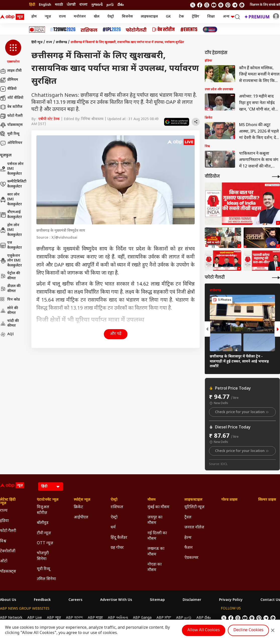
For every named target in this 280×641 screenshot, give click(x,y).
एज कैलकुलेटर (11, 245)
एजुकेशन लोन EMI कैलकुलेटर (11, 260)
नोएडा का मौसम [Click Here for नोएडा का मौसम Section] (155, 567)
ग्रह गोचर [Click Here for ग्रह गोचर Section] (117, 548)
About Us (8, 600)
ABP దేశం (203, 617)
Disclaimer (192, 600)
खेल (96, 16)
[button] (13, 52)
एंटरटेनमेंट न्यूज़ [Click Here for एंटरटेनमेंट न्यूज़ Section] (47, 500)
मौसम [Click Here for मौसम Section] (152, 500)
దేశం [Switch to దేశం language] (120, 5)
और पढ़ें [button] (115, 334)
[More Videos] (276, 176)
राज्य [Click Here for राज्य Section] (4, 510)
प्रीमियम (9, 80)
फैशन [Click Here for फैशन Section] (188, 548)
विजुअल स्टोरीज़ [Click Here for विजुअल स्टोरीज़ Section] (43, 510)
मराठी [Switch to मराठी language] (59, 5)
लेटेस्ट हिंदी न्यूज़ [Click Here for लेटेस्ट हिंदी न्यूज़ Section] (8, 501)
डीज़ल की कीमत (10, 289)
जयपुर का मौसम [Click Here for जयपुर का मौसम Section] (155, 520)
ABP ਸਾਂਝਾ (164, 617)
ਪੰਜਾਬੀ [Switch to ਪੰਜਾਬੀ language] (71, 5)
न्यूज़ (48, 16)
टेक (181, 16)
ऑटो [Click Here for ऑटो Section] (3, 561)
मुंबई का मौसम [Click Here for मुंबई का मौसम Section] (158, 507)
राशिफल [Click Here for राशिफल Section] (117, 507)
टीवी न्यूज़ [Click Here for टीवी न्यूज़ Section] (44, 533)
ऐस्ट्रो (110, 16)
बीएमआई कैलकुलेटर (11, 215)
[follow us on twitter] (193, 5)
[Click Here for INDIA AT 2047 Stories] (210, 29)
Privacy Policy (231, 600)
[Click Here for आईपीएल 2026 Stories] (112, 29)
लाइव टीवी (11, 71)
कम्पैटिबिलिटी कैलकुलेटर (13, 184)
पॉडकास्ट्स (11, 125)
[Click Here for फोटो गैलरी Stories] (136, 29)
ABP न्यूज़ (54, 617)
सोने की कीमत (9, 311)
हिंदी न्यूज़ (36, 42)
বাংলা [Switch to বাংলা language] (83, 5)
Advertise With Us (116, 600)
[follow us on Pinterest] (228, 5)
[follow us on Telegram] (235, 5)
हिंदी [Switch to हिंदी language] (32, 5)
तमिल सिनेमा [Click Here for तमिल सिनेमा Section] (46, 579)
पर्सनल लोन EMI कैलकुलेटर (12, 169)
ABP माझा (95, 617)
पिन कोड (10, 300)
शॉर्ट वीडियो (11, 98)
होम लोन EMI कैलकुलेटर (11, 230)
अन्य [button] (228, 16)
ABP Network (11, 617)
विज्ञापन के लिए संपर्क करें (265, 5)
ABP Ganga (142, 617)
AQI (7, 334)
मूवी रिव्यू (9, 134)
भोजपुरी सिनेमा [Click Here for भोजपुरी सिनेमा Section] (43, 556)
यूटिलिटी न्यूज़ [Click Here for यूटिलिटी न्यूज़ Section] (194, 507)
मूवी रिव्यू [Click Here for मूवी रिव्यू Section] (43, 569)
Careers (75, 600)
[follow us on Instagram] (221, 5)
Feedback (42, 600)
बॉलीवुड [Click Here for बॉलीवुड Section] (42, 523)
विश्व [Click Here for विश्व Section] (3, 541)
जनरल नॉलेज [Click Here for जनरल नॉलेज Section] (194, 527)
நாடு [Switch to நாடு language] (110, 5)
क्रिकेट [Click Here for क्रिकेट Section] (78, 507)
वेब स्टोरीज (11, 107)
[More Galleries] (276, 278)
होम (34, 16)
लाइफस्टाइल (149, 16)
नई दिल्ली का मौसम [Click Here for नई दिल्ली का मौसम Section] (157, 536)
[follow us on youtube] (214, 5)
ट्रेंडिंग (195, 16)
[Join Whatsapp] (242, 5)
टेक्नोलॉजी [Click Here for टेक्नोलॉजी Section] (7, 551)
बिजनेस (127, 16)
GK (168, 16)
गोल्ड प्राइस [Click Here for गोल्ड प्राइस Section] (229, 500)
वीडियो (8, 89)
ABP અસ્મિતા (118, 617)
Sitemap (157, 600)
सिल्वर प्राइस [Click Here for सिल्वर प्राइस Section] (267, 500)
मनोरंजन (80, 16)
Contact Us (270, 600)
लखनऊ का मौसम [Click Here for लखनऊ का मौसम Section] (156, 551)
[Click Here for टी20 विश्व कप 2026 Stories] (63, 29)
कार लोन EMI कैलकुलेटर (11, 199)
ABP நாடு (183, 617)
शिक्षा (211, 16)
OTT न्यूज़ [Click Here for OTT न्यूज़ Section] (45, 543)
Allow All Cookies (203, 630)
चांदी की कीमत (9, 323)
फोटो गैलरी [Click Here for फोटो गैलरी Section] (8, 531)
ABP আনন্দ (74, 617)
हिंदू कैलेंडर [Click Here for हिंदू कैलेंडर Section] (119, 537)
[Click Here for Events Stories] (188, 29)
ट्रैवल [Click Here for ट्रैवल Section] (187, 517)
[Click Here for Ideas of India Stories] (37, 29)
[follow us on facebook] (200, 5)
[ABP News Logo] (13, 17)
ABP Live (34, 617)
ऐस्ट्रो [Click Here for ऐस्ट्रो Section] (114, 500)
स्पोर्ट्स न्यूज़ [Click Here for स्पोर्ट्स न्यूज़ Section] (82, 500)
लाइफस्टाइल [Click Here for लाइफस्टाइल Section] (193, 500)
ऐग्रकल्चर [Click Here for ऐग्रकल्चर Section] (191, 558)
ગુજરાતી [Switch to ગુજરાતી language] (97, 5)
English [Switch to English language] (45, 5)
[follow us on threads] (207, 5)
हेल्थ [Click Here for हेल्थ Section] (187, 537)
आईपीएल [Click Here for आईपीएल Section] (81, 517)
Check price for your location (242, 412)
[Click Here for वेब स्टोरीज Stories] (163, 29)
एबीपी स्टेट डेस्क (49, 119)
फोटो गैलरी (11, 116)
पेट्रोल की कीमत (10, 276)
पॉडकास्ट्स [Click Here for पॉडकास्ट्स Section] (8, 571)
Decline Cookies (248, 630)
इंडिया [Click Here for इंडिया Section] (4, 521)
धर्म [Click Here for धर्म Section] (113, 527)
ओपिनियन (11, 143)
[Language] (50, 486)
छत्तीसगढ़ (61, 42)
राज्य (62, 16)
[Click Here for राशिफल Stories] (89, 29)
